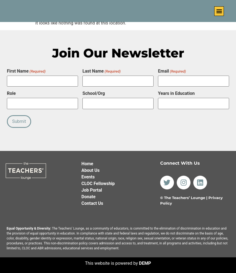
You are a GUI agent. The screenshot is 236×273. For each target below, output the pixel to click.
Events (88, 176)
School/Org (93, 93)
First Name (26, 71)
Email (172, 71)
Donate (88, 196)
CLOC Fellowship (98, 183)
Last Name (101, 71)
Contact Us (92, 203)
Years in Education (176, 93)
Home (87, 163)
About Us (90, 170)
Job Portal (91, 189)
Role (11, 93)
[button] (219, 11)
